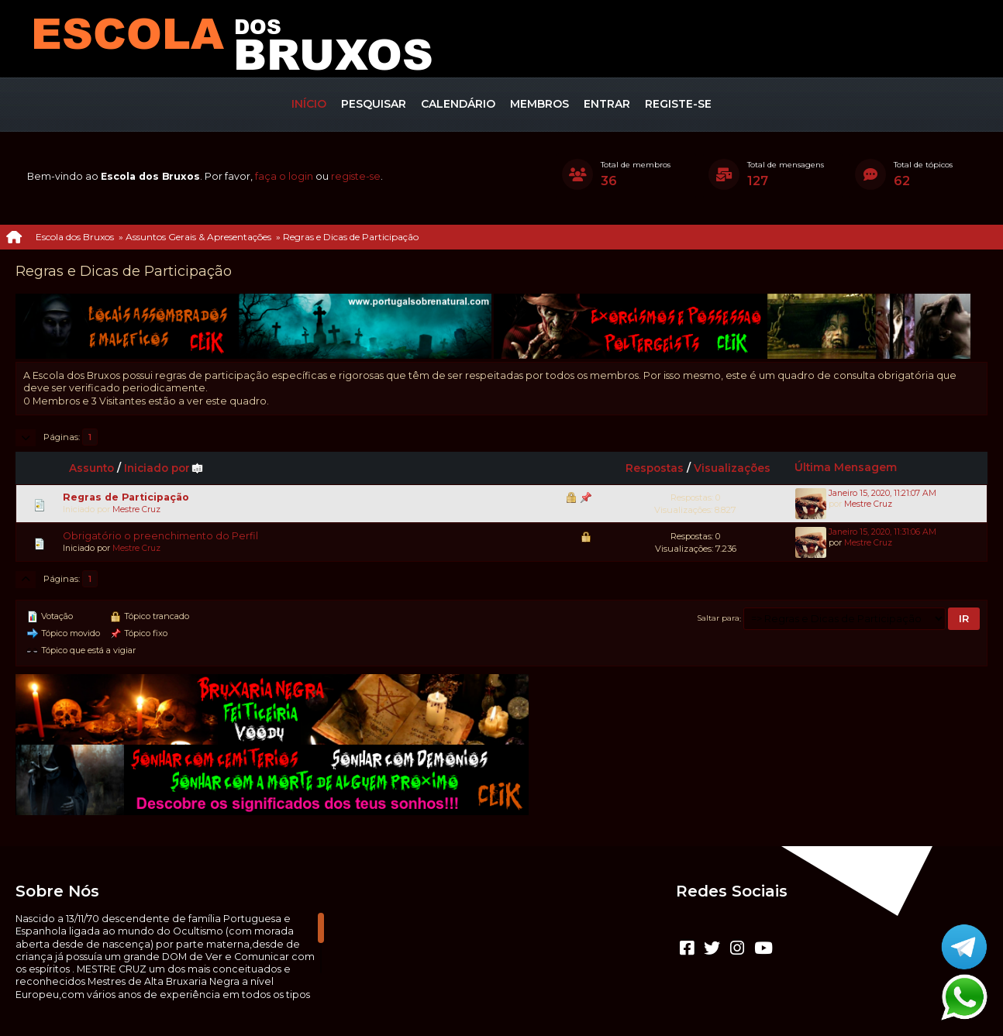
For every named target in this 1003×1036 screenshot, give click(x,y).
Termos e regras (519, 1001)
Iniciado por (164, 468)
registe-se (356, 176)
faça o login (284, 176)
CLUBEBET (482, 988)
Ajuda (458, 1001)
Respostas (655, 468)
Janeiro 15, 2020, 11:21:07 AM (882, 493)
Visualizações (732, 468)
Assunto (91, 468)
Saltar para (718, 618)
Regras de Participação (126, 497)
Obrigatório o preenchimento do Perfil (160, 536)
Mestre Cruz (136, 509)
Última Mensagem (845, 467)
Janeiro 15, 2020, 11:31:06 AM (882, 532)
